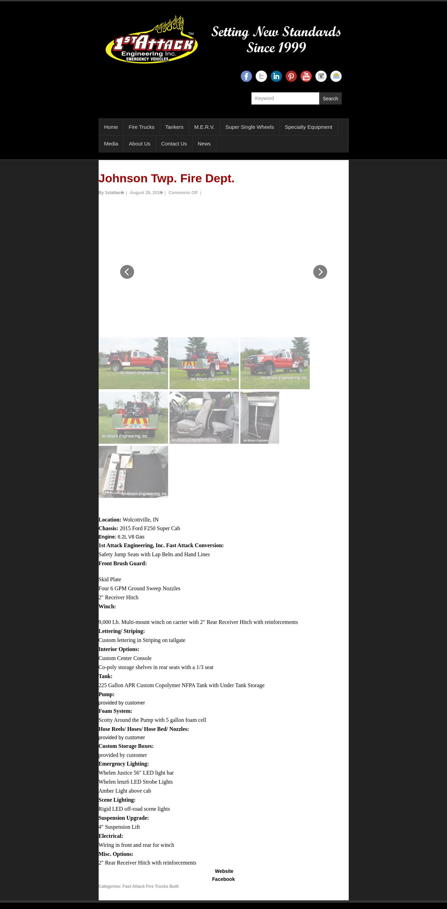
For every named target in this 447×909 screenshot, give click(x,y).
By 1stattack (111, 192)
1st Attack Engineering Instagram (321, 76)
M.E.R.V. (204, 127)
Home (111, 127)
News (204, 144)
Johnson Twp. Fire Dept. (167, 178)
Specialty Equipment (308, 127)
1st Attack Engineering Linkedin (276, 76)
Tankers (174, 127)
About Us (139, 144)
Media (111, 144)
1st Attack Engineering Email (336, 76)
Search (330, 98)
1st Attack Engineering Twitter (261, 76)
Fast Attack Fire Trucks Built (151, 886)
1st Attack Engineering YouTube (306, 76)
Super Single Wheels (249, 127)
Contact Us (174, 144)
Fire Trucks (142, 127)
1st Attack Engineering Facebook (246, 76)
